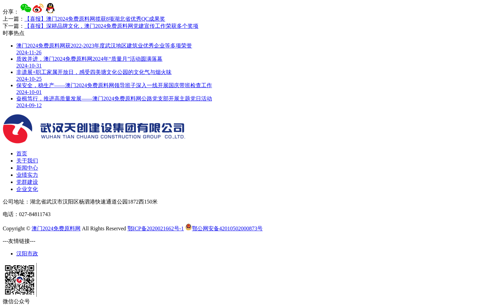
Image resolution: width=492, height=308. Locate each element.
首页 (21, 153)
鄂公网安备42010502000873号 (224, 228)
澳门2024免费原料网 (56, 228)
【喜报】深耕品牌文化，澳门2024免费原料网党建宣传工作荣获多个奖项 (111, 26)
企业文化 (27, 189)
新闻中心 (27, 168)
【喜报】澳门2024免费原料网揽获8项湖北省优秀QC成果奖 (94, 19)
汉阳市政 (27, 253)
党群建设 (27, 182)
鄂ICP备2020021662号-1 (155, 228)
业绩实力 (27, 175)
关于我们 (27, 160)
